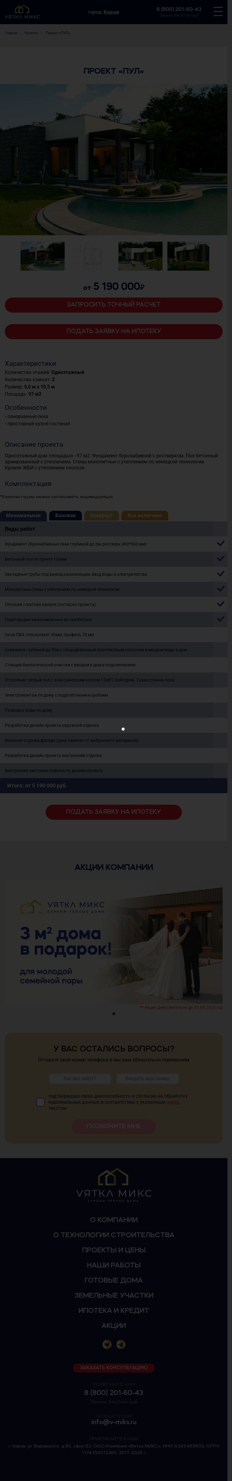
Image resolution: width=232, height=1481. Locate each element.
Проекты (31, 33)
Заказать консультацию (116, 1368)
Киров (113, 12)
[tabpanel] (116, 944)
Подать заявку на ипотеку (116, 331)
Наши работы (116, 1265)
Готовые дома (116, 1280)
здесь (173, 1102)
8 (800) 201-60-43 (182, 9)
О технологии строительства (116, 1235)
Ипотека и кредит (116, 1311)
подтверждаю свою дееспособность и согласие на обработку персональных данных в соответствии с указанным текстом (118, 1102)
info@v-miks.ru (116, 1422)
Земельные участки (116, 1295)
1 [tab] (116, 1014)
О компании (116, 1220)
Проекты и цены (116, 1250)
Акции (116, 1326)
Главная (11, 33)
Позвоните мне (116, 1126)
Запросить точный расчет (116, 305)
